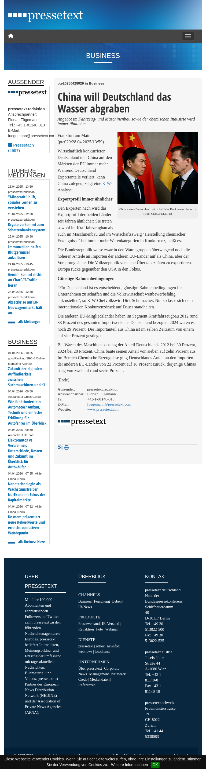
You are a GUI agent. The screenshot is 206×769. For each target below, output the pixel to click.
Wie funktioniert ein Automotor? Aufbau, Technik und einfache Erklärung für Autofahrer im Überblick (27, 412)
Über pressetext (90, 668)
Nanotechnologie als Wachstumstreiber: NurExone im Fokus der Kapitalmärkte (26, 492)
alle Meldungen (29, 321)
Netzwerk (118, 674)
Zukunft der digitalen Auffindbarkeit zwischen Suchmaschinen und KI (26, 377)
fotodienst (102, 651)
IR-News (85, 607)
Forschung (102, 601)
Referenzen (86, 685)
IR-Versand (110, 623)
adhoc (100, 646)
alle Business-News (31, 541)
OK (155, 765)
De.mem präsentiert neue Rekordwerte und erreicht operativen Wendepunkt (26, 525)
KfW (106, 183)
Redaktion (86, 629)
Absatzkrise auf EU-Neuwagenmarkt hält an (25, 307)
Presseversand (89, 623)
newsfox (113, 646)
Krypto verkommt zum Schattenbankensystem (26, 227)
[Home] (10, 36)
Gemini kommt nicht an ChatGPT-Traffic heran (25, 280)
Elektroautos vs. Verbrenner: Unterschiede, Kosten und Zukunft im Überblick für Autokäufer (25, 453)
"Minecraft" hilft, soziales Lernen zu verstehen (22, 202)
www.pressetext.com (103, 409)
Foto (99, 629)
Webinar (111, 629)
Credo (82, 679)
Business (85, 601)
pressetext (85, 646)
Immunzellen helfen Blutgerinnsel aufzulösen (24, 252)
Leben (117, 601)
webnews (85, 651)
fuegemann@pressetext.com (109, 404)
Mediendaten (100, 679)
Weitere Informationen (129, 765)
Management (99, 674)
